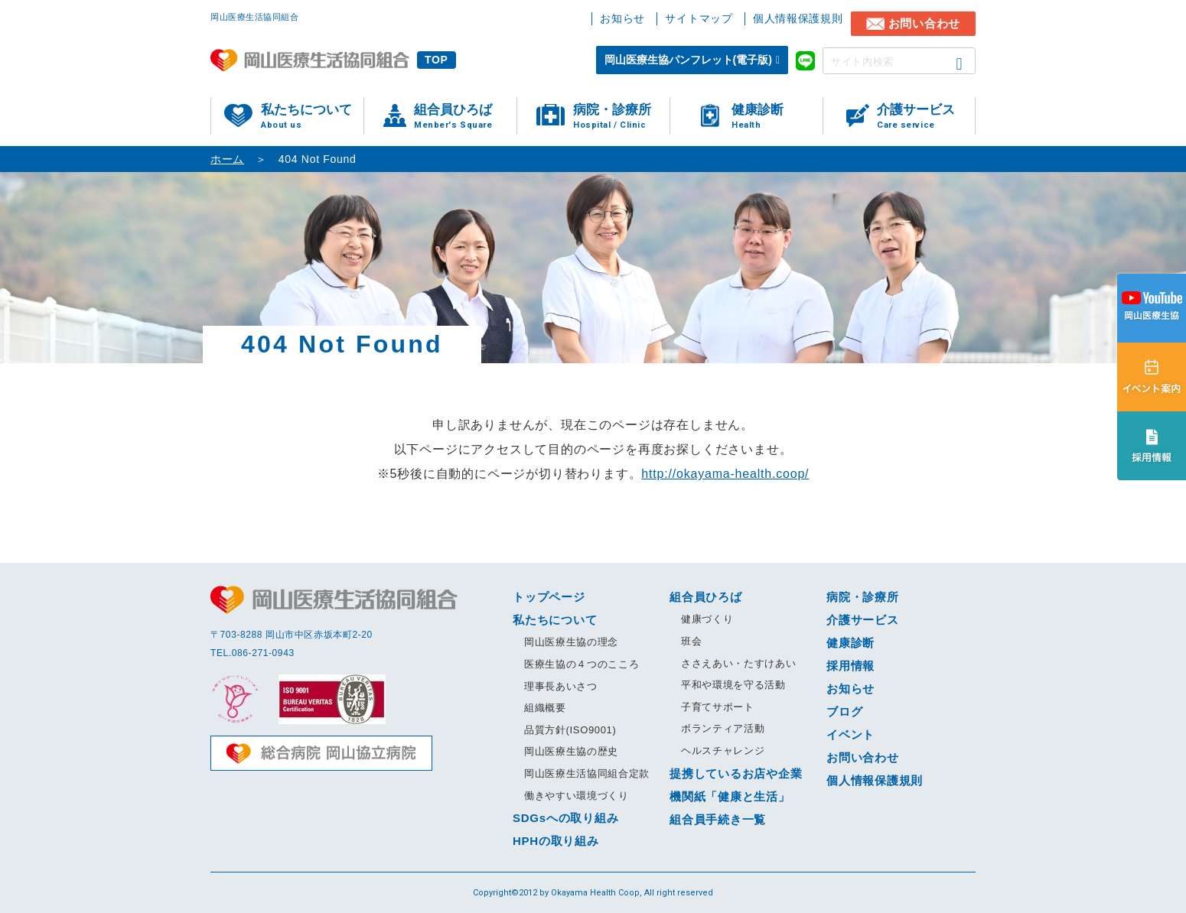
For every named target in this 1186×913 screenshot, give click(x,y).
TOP (436, 60)
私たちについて (312, 116)
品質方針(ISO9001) (570, 730)
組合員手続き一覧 (718, 819)
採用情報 (850, 665)
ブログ (844, 711)
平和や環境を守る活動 (733, 684)
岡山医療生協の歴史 (571, 751)
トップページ (549, 596)
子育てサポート (717, 707)
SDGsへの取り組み (565, 817)
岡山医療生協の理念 (571, 642)
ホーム (227, 159)
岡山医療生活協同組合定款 (587, 773)
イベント (850, 734)
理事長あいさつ (561, 686)
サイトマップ (698, 18)
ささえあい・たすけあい (738, 663)
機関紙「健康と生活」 (730, 796)
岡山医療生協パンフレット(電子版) (688, 60)
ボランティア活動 (722, 728)
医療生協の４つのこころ (581, 664)
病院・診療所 (621, 116)
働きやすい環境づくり (576, 795)
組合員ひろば (465, 116)
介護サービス (926, 116)
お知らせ (622, 18)
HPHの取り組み (556, 840)
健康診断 (777, 116)
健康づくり (707, 619)
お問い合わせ (924, 23)
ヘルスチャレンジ (722, 750)
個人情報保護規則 (798, 18)
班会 (691, 641)
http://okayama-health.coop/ (725, 473)
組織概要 (545, 707)
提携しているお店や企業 (736, 773)
